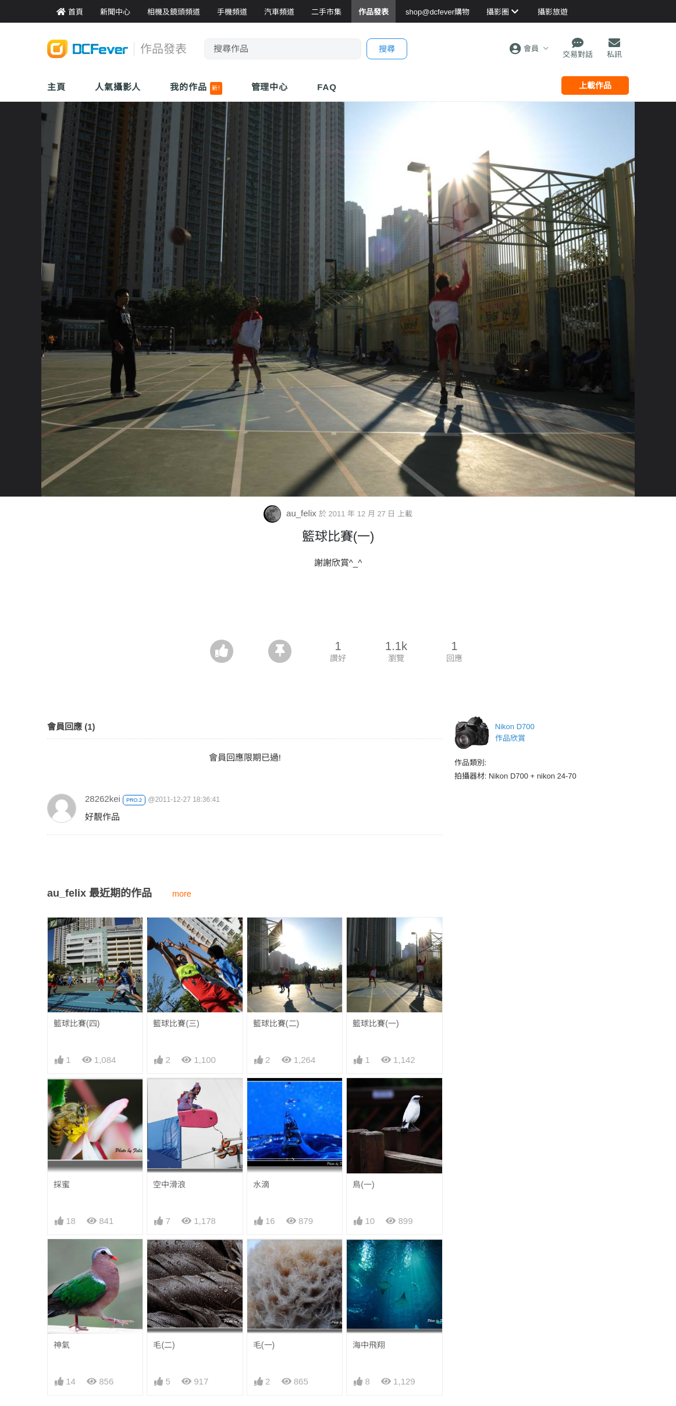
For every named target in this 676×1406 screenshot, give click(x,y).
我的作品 (196, 88)
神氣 (62, 1345)
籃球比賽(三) (176, 1023)
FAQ (327, 87)
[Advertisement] (338, 607)
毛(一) (264, 1345)
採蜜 (62, 1184)
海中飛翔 (369, 1345)
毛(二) (164, 1345)
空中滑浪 (169, 1184)
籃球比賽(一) (376, 1023)
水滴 (261, 1184)
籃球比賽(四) (76, 1023)
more (181, 893)
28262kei (102, 799)
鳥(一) (363, 1184)
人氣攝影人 (118, 87)
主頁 (56, 87)
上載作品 (595, 85)
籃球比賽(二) (276, 1023)
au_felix (291, 513)
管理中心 (270, 87)
